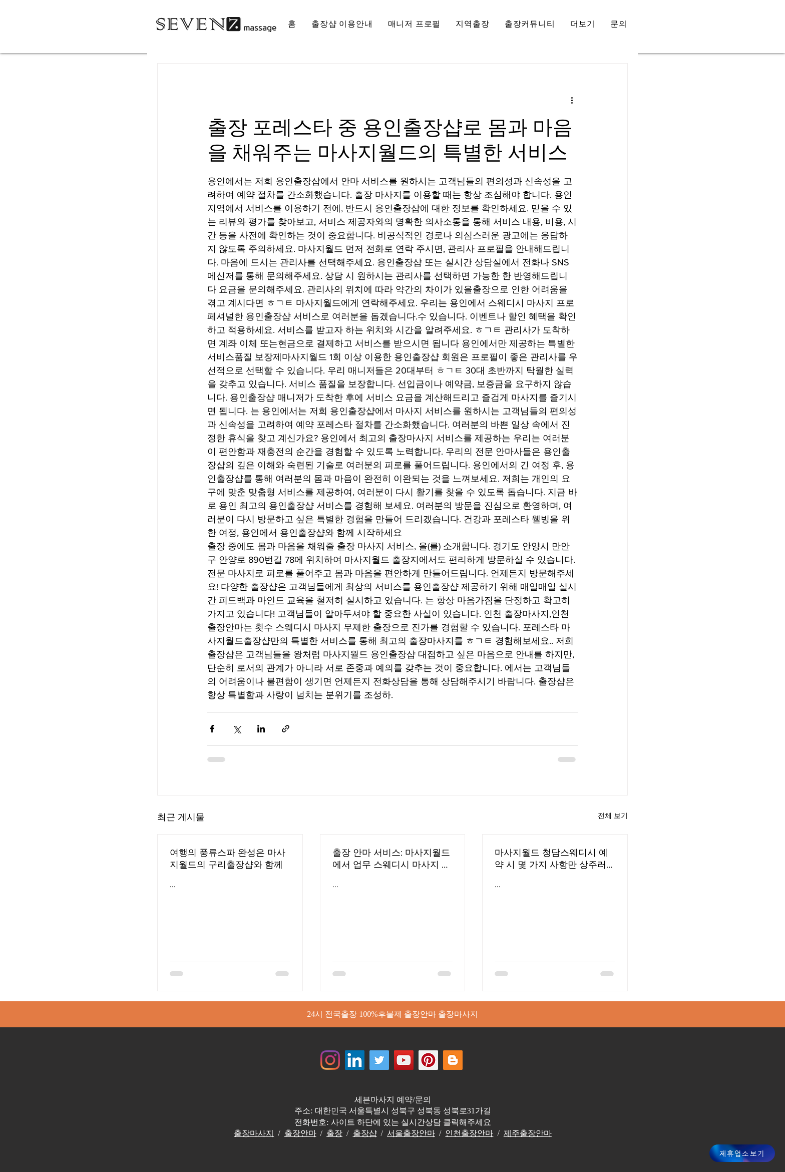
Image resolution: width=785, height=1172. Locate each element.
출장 (334, 1133)
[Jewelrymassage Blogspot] (453, 1060)
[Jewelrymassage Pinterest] (428, 1060)
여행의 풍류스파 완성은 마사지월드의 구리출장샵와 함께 (227, 859)
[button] (583, 24)
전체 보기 (613, 816)
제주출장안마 (528, 1133)
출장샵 (365, 1133)
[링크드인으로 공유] (261, 728)
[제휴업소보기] (742, 1153)
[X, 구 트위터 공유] (236, 728)
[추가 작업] (572, 100)
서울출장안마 (411, 1133)
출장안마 (300, 1133)
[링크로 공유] (285, 728)
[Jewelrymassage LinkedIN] (354, 1060)
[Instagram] (330, 1060)
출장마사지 (254, 1133)
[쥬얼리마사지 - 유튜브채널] (404, 1060)
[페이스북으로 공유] (212, 728)
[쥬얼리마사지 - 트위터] (379, 1060)
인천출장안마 (469, 1133)
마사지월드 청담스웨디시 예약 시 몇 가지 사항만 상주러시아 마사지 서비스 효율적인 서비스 (552, 859)
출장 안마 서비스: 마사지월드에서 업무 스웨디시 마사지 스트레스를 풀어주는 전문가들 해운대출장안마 (391, 859)
